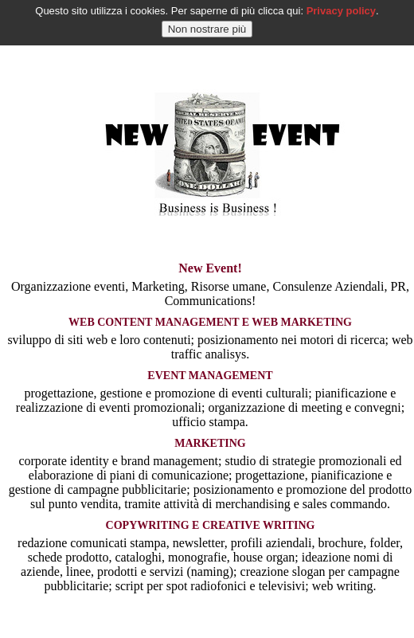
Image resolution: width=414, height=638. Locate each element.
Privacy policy (341, 8)
